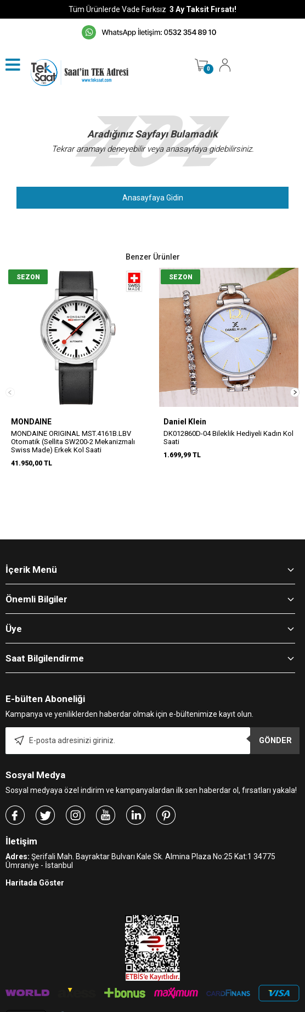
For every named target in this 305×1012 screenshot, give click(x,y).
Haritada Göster (34, 837)
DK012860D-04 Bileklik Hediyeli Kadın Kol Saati (228, 437)
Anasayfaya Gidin (152, 197)
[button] (295, 370)
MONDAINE (31, 421)
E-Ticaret (119, 1006)
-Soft (96, 1006)
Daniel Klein (184, 421)
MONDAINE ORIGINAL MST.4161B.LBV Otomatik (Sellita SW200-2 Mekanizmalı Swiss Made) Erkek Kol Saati (73, 441)
